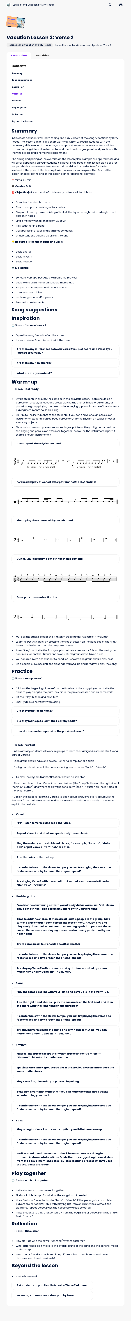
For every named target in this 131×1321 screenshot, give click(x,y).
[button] (121, 5)
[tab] (19, 55)
